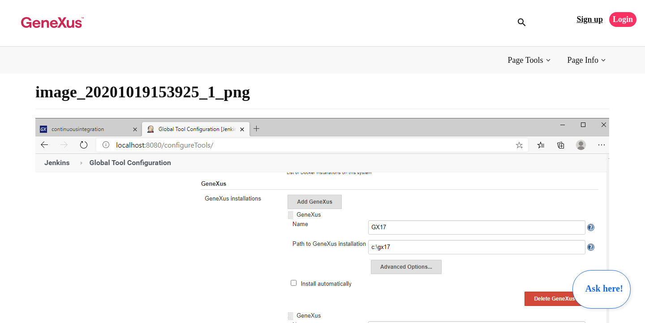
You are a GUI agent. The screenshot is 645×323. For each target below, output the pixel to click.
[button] (530, 60)
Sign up (589, 19)
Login (623, 19)
